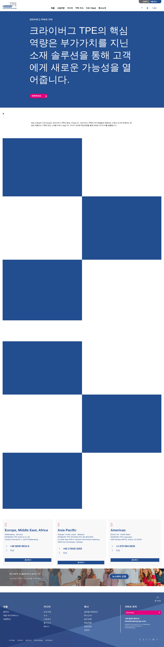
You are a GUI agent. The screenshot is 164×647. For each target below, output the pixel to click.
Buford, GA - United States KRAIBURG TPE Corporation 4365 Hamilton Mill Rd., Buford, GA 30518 (126, 537)
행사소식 (47, 623)
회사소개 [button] (102, 8)
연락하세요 (36, 96)
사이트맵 (12, 640)
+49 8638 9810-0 (19, 546)
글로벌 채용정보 (91, 612)
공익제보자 (49, 640)
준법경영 (88, 626)
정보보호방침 (38, 640)
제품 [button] (53, 8)
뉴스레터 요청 (119, 576)
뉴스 (45, 615)
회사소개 (88, 615)
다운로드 (47, 619)
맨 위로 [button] (158, 599)
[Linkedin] (143, 639)
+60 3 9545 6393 (72, 548)
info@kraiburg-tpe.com (135, 621)
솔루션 (6, 612)
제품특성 (7, 619)
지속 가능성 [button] (91, 8)
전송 (12, 550)
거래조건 (20, 640)
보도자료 (47, 612)
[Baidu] (153, 639)
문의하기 (28, 560)
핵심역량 (88, 623)
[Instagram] (149, 639)
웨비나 (46, 626)
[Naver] (157, 639)
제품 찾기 (153, 1)
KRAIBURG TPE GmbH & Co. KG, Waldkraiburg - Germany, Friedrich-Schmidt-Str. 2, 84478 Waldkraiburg (138, 626)
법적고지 (28, 640)
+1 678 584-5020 (125, 546)
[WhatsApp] (140, 639)
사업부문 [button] (61, 8)
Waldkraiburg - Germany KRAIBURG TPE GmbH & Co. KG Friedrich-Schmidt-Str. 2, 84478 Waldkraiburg (21, 537)
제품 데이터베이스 (11, 615)
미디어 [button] (70, 8)
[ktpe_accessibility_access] (142, 8)
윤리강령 (88, 619)
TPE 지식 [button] (79, 8)
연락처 (145, 1)
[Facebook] (146, 639)
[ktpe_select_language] (155, 8)
